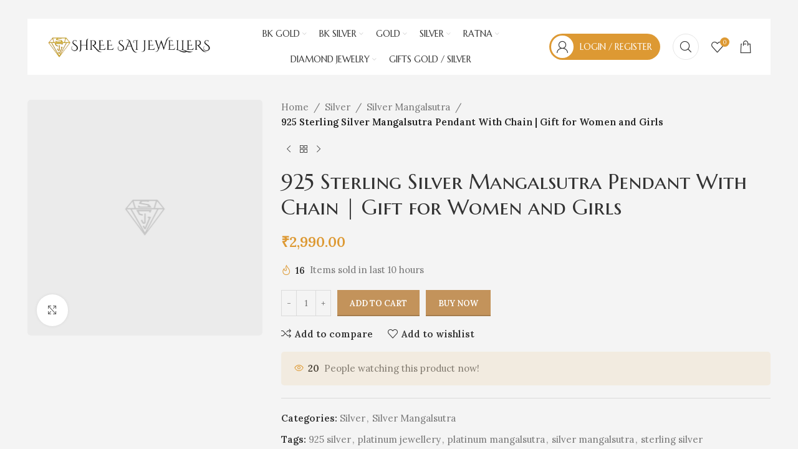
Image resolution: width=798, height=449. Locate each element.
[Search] (685, 46)
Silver (337, 107)
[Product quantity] (306, 304)
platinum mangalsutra (496, 439)
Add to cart (378, 303)
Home (295, 107)
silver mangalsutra (593, 439)
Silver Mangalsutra (408, 107)
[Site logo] (129, 46)
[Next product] (318, 149)
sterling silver (672, 439)
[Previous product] (288, 149)
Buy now (458, 303)
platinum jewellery (399, 439)
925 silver (330, 439)
